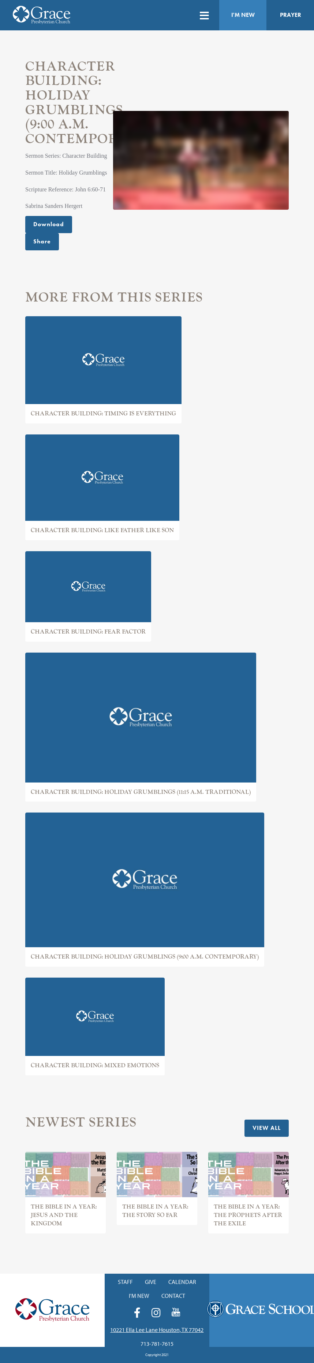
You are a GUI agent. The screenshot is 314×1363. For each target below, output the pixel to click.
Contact (173, 1295)
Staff (125, 1281)
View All (267, 1128)
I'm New (243, 15)
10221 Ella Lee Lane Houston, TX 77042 (156, 1329)
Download (48, 224)
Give (150, 1281)
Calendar (182, 1281)
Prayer (290, 15)
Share (42, 241)
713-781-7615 (157, 1343)
